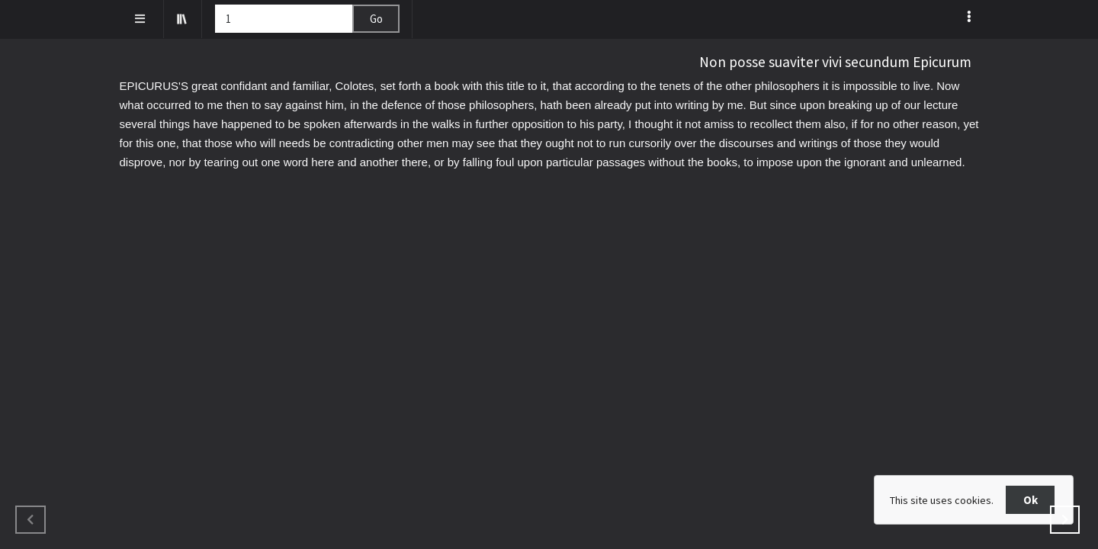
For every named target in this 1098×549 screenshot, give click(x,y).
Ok (1030, 500)
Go (376, 18)
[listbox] (970, 16)
